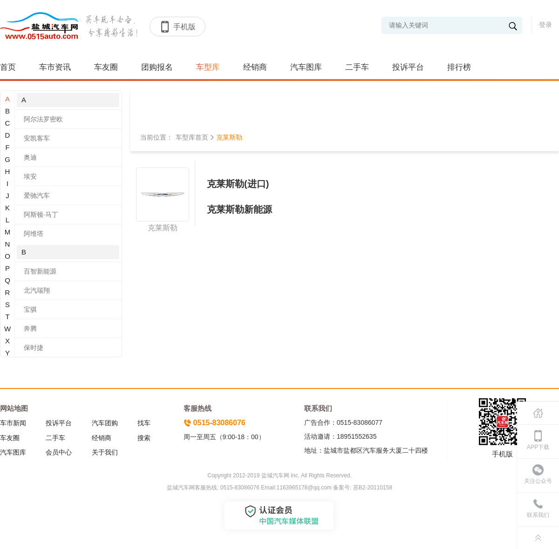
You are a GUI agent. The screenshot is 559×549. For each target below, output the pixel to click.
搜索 (143, 438)
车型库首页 (192, 137)
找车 (143, 423)
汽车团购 (105, 423)
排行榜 (459, 67)
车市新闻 (13, 423)
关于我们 (105, 452)
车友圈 (106, 67)
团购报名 (157, 67)
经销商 (255, 67)
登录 (545, 24)
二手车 (357, 67)
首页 (8, 67)
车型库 (208, 67)
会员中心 (59, 452)
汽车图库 (306, 67)
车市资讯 (55, 67)
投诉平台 (408, 67)
